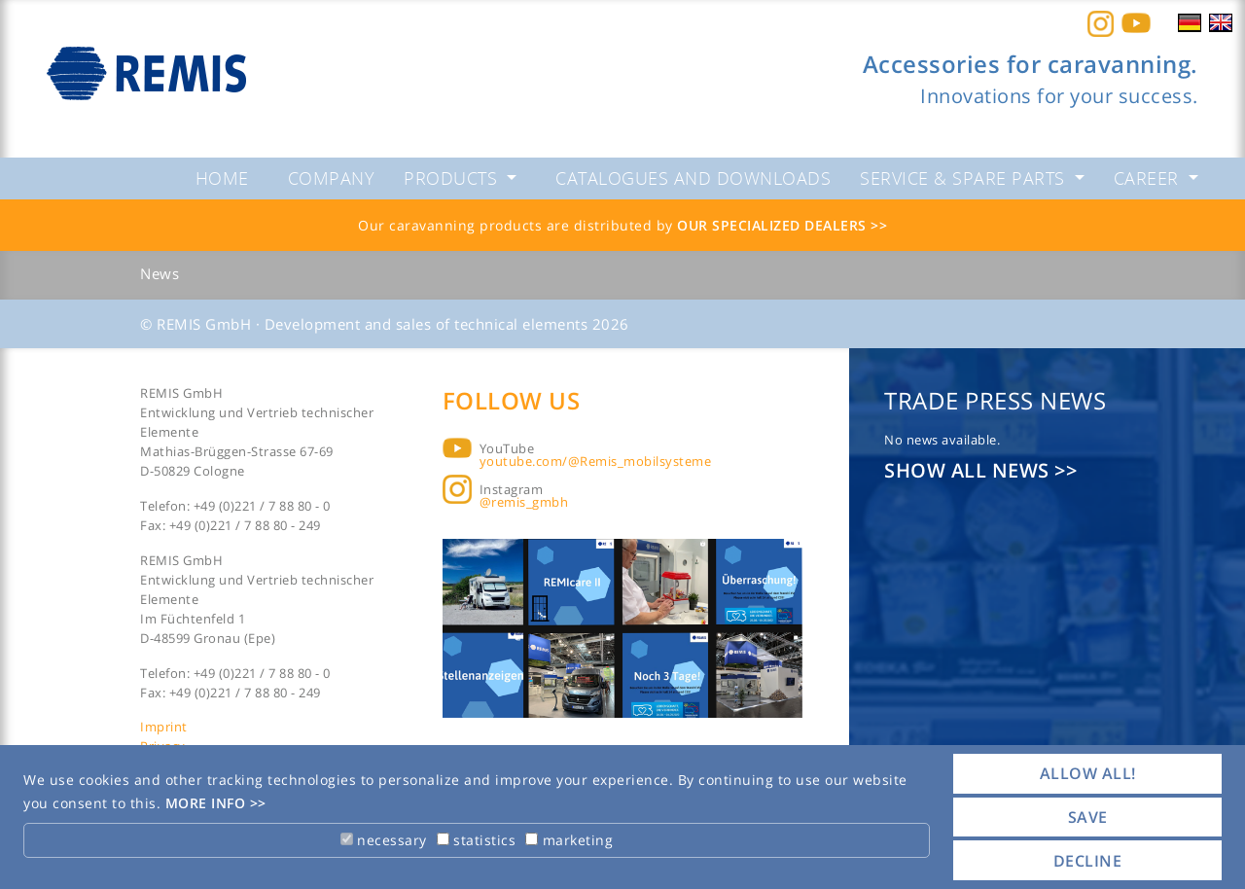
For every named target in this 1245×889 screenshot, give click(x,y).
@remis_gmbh (524, 502)
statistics (476, 840)
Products (453, 178)
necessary (383, 840)
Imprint (164, 726)
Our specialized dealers (774, 225)
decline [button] (1087, 860)
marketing (569, 840)
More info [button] (207, 803)
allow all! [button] (1088, 773)
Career (1149, 178)
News (159, 273)
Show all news (969, 470)
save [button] (1088, 817)
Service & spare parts (965, 178)
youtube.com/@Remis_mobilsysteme (596, 461)
